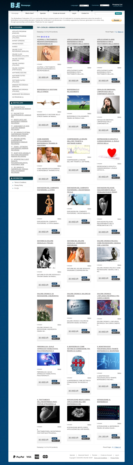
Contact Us (85, 13)
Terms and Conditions (100, 458)
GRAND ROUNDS (17, 44)
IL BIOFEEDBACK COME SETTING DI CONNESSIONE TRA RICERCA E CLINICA (78, 349)
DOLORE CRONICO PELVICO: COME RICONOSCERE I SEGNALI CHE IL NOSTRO (109, 243)
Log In (74, 13)
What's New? (29, 13)
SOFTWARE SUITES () (18, 76)
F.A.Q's (16, 188)
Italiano (59, 64)
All (48, 36)
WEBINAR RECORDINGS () (20, 85)
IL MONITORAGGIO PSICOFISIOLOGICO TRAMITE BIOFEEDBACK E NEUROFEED (108, 349)
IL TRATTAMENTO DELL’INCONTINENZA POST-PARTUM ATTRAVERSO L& (47, 402)
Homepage (15, 13)
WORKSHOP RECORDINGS (21, 94)
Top (38, 27)
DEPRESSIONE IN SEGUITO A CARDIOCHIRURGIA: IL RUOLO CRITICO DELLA (108, 141)
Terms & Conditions (20, 182)
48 (44, 36)
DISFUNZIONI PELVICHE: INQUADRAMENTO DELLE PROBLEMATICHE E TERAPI (107, 190)
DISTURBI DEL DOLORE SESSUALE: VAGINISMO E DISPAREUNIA (76, 243)
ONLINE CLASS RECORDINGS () (20, 50)
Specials (43, 13)
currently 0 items (117, 5)
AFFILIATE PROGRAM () (19, 32)
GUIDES (14, 46)
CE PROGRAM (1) (17, 97)
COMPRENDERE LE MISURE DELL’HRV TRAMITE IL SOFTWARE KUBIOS (77, 141)
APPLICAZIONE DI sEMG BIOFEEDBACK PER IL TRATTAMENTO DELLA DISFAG (78, 42)
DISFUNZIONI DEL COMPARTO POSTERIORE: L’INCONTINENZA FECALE (78, 190)
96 (46, 36)
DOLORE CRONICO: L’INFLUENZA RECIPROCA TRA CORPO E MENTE (108, 296)
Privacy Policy (18, 185)
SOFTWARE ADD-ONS (19, 73)
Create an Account (59, 13)
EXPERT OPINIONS (18, 41)
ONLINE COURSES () (18, 59)
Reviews (94, 455)
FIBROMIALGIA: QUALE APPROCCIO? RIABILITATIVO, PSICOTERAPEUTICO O (47, 349)
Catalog (44, 27)
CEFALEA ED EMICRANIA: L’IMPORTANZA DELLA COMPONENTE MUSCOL (106, 92)
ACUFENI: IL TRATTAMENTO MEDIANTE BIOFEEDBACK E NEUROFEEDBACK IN (47, 42)
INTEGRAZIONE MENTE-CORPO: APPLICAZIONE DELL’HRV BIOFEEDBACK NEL (78, 402)
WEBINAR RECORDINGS (57, 27)
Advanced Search (83, 455)
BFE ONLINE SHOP (86, 458)
